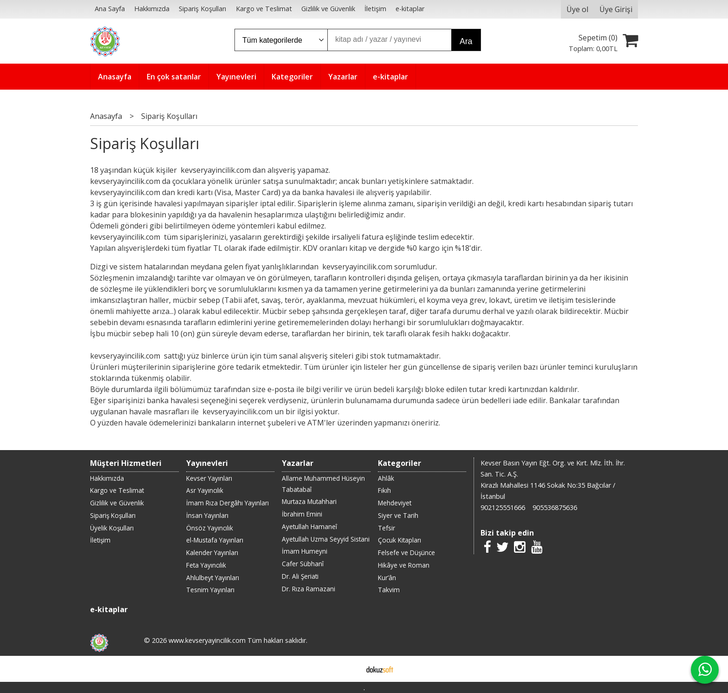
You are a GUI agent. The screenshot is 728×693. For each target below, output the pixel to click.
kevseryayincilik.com (215, 170)
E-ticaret (349, 669)
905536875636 (555, 507)
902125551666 (503, 507)
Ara (466, 41)
